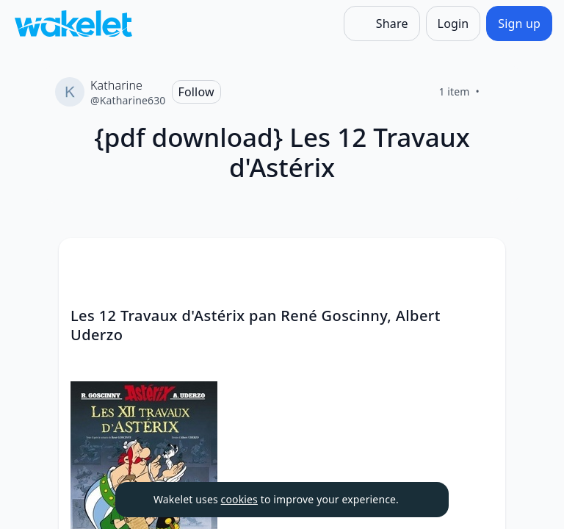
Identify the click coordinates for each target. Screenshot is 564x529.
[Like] (497, 92)
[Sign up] (519, 23)
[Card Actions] (482, 261)
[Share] (382, 23)
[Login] (453, 23)
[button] (482, 263)
